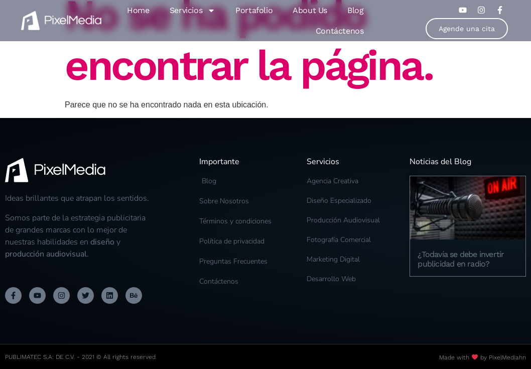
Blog (355, 10)
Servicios (192, 11)
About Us (310, 10)
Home (138, 10)
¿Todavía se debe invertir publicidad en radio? (461, 259)
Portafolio (254, 10)
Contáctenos (340, 31)
